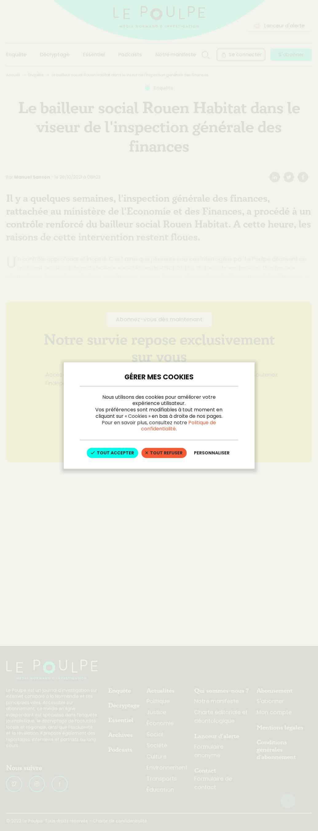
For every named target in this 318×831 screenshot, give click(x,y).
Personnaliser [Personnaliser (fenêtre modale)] (212, 453)
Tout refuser (164, 453)
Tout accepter (112, 453)
